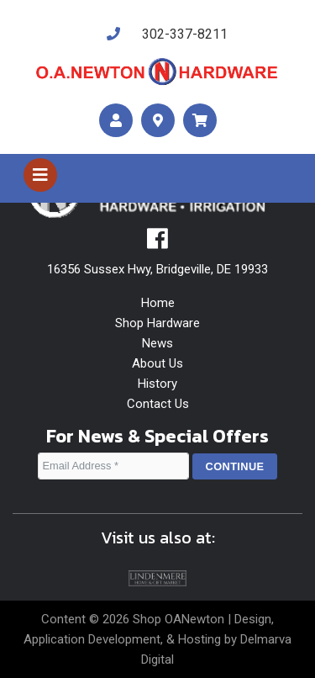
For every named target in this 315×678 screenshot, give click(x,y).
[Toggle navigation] (40, 175)
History (157, 383)
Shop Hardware (157, 323)
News (157, 343)
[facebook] (157, 243)
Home (158, 302)
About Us (157, 363)
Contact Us (158, 403)
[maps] (158, 121)
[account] (116, 121)
